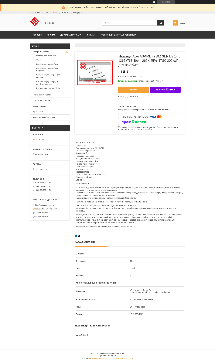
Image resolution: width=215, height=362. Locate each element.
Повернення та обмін (42, 95)
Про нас (51, 35)
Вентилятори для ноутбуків (48, 88)
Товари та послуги (41, 52)
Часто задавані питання (44, 117)
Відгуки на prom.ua (41, 100)
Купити (134, 89)
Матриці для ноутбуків (46, 56)
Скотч (38, 60)
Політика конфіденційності (122, 358)
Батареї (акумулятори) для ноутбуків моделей (48, 83)
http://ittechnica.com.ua (44, 205)
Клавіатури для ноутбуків (47, 64)
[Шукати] (160, 23)
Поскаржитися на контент (101, 358)
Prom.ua (120, 353)
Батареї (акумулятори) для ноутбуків (48, 76)
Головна (37, 35)
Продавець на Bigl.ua (107, 356)
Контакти (91, 35)
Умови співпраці (40, 106)
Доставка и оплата (70, 35)
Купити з (165, 89)
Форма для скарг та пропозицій (118, 35)
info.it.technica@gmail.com (46, 209)
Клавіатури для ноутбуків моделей (47, 69)
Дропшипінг (38, 112)
